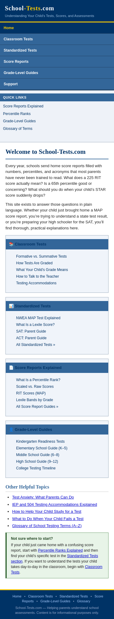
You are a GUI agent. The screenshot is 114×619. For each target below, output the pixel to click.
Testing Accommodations (36, 283)
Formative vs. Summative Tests (41, 256)
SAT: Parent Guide (31, 331)
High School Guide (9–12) (37, 461)
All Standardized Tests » (35, 345)
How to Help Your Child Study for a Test (46, 511)
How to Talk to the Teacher (37, 276)
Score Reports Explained (23, 106)
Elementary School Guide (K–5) (41, 448)
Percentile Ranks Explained (60, 550)
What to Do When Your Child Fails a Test (48, 518)
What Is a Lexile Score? (35, 325)
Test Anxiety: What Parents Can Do (43, 497)
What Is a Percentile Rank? (38, 380)
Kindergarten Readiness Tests (40, 441)
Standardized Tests (20, 50)
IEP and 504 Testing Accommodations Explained (54, 504)
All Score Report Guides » (37, 406)
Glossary (83, 601)
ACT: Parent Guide (31, 338)
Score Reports (16, 61)
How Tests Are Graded (34, 263)
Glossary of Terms (17, 129)
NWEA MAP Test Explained (38, 318)
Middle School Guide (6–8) (37, 455)
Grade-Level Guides (21, 73)
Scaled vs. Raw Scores (35, 386)
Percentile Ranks (17, 114)
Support (11, 84)
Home (9, 28)
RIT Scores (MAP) (31, 393)
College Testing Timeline (36, 468)
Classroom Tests (18, 39)
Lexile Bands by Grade (34, 400)
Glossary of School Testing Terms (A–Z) (47, 525)
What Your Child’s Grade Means (42, 270)
